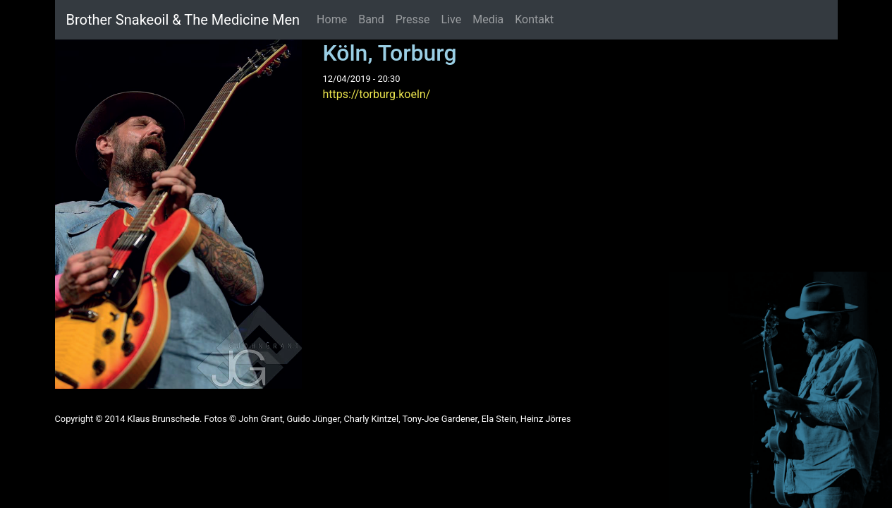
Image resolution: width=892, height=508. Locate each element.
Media (487, 19)
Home (332, 19)
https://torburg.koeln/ (377, 94)
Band (371, 19)
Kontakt (534, 19)
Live (451, 19)
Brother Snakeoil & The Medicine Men (183, 19)
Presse (413, 19)
